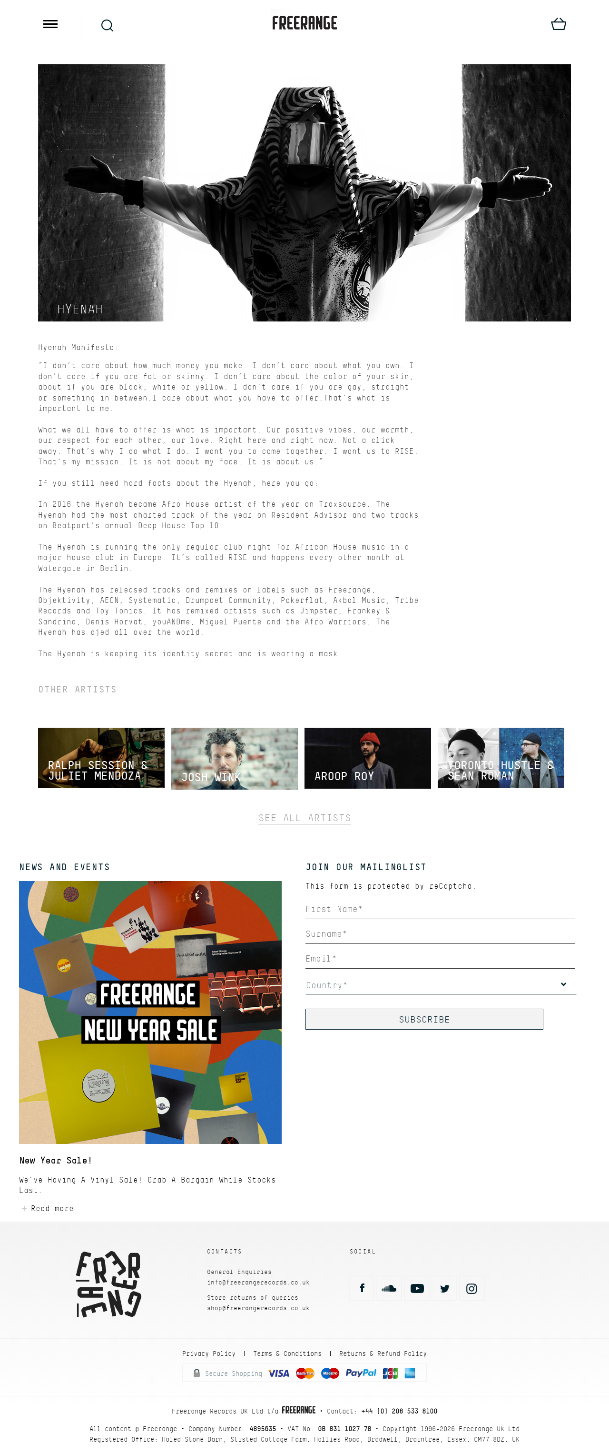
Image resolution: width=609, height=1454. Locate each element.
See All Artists (304, 818)
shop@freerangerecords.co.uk (258, 1308)
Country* (327, 985)
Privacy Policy (209, 1353)
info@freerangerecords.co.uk (258, 1282)
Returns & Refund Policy (383, 1353)
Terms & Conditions (287, 1353)
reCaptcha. (453, 886)
